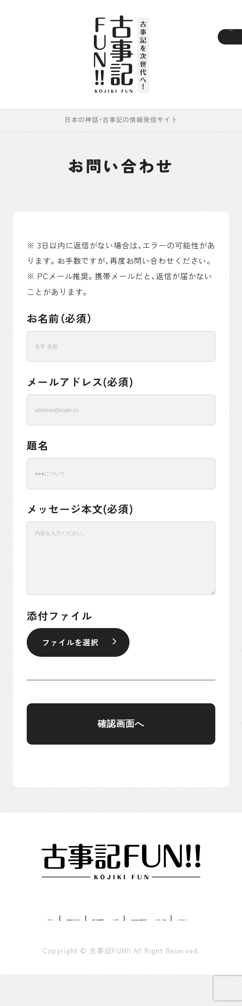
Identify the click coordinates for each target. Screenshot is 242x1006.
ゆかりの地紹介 (175, 918)
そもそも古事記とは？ (138, 933)
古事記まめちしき (105, 918)
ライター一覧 (94, 949)
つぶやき (73, 933)
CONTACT (146, 949)
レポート (47, 918)
